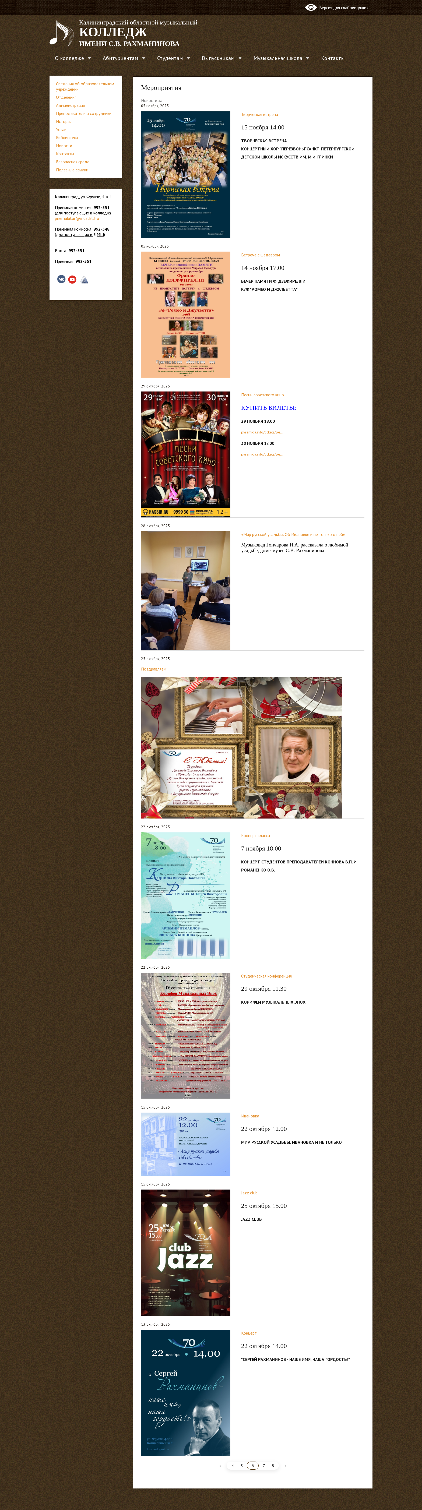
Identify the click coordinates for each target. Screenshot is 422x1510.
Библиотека (67, 137)
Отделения (66, 97)
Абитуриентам (120, 58)
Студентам (170, 58)
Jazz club (249, 1192)
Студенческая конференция (266, 976)
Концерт (249, 1333)
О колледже (69, 58)
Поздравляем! (154, 669)
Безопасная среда (72, 161)
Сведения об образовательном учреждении (85, 86)
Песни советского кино (262, 394)
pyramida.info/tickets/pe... (262, 432)
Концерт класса (255, 835)
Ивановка (250, 1116)
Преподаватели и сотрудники (83, 113)
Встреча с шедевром (260, 254)
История (64, 121)
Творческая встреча (259, 114)
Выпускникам (218, 58)
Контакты (333, 58)
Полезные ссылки (72, 169)
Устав (61, 129)
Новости (64, 145)
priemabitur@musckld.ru (77, 218)
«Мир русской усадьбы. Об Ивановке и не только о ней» (293, 534)
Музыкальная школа (278, 58)
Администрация (70, 105)
